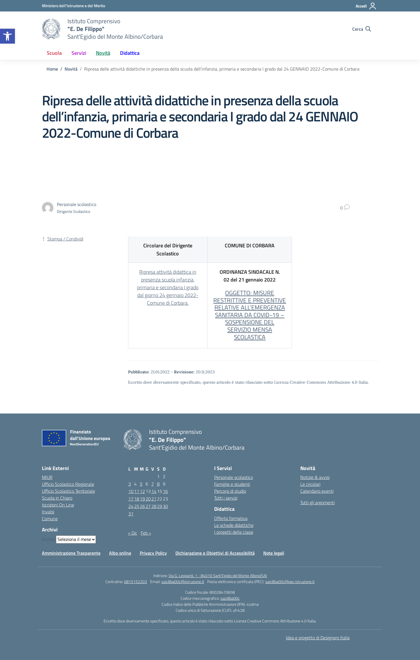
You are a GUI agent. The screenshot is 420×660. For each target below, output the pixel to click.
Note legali (273, 553)
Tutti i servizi (225, 497)
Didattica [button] (130, 53)
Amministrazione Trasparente (71, 553)
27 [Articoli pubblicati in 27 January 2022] (148, 506)
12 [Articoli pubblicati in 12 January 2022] (142, 491)
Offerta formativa (230, 518)
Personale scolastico (233, 477)
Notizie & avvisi (315, 477)
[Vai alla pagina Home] (52, 68)
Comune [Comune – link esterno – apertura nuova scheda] (50, 518)
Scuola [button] (54, 53)
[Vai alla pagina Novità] (71, 68)
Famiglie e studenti (232, 484)
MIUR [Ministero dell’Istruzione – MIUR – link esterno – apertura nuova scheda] (47, 477)
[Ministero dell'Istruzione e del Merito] (73, 6)
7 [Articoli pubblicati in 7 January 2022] (152, 483)
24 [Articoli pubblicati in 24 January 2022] (130, 506)
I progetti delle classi (233, 532)
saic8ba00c (230, 598)
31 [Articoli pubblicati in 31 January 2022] (130, 513)
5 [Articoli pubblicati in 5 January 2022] (141, 483)
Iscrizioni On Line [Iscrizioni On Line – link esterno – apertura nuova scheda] (58, 504)
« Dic (132, 532)
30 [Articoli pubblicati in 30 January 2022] (165, 506)
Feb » (146, 532)
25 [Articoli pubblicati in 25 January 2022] (136, 506)
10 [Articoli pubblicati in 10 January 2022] (130, 491)
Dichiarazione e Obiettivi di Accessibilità (215, 553)
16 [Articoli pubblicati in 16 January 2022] (165, 491)
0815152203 (135, 582)
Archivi (48, 539)
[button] (7, 36)
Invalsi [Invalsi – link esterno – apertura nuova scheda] (48, 511)
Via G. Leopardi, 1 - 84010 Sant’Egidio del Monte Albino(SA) (218, 575)
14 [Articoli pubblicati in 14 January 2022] (153, 491)
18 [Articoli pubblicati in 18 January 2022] (136, 498)
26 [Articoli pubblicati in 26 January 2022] (142, 506)
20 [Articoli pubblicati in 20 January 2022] (148, 498)
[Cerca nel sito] (362, 29)
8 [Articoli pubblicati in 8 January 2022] (158, 483)
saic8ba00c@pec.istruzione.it (290, 582)
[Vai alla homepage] (51, 29)
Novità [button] (103, 53)
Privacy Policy (153, 553)
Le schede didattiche (233, 525)
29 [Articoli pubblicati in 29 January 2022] (159, 506)
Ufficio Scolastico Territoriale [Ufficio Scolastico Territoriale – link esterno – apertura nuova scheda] (68, 491)
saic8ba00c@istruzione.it (182, 582)
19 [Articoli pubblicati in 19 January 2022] (142, 498)
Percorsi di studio (230, 491)
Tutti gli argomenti (317, 502)
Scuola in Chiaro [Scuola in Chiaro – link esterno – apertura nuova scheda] (57, 497)
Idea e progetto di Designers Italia (318, 637)
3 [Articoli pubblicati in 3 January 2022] (129, 483)
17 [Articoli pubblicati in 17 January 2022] (130, 498)
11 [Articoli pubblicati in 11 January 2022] (136, 491)
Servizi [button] (78, 53)
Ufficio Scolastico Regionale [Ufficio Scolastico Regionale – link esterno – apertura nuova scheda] (68, 484)
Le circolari (310, 484)
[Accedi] (366, 6)
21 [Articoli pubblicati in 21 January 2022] (153, 498)
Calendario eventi (317, 491)
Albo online (120, 553)
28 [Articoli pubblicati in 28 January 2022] (153, 506)
